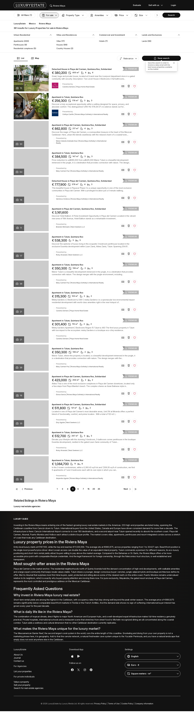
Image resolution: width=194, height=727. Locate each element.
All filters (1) (24, 15)
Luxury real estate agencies (27, 506)
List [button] (20, 58)
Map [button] (35, 58)
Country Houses (63, 48)
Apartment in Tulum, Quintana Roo (67, 97)
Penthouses (19, 45)
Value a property (21, 682)
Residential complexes (23, 48)
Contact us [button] (19, 661)
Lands (144, 41)
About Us (18, 654)
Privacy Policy (100, 703)
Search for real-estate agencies (28, 688)
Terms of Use (114, 703)
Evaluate (137, 5)
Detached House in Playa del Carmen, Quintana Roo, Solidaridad (82, 69)
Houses (59, 45)
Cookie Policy (127, 703)
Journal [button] (17, 657)
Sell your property (22, 685)
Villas (58, 41)
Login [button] (173, 5)
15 (89, 489)
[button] (49, 15)
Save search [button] (161, 58)
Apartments (18, 41)
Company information (144, 703)
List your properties (23, 671)
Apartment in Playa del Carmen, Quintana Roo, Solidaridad (79, 125)
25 (99, 489)
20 (94, 489)
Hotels (102, 41)
